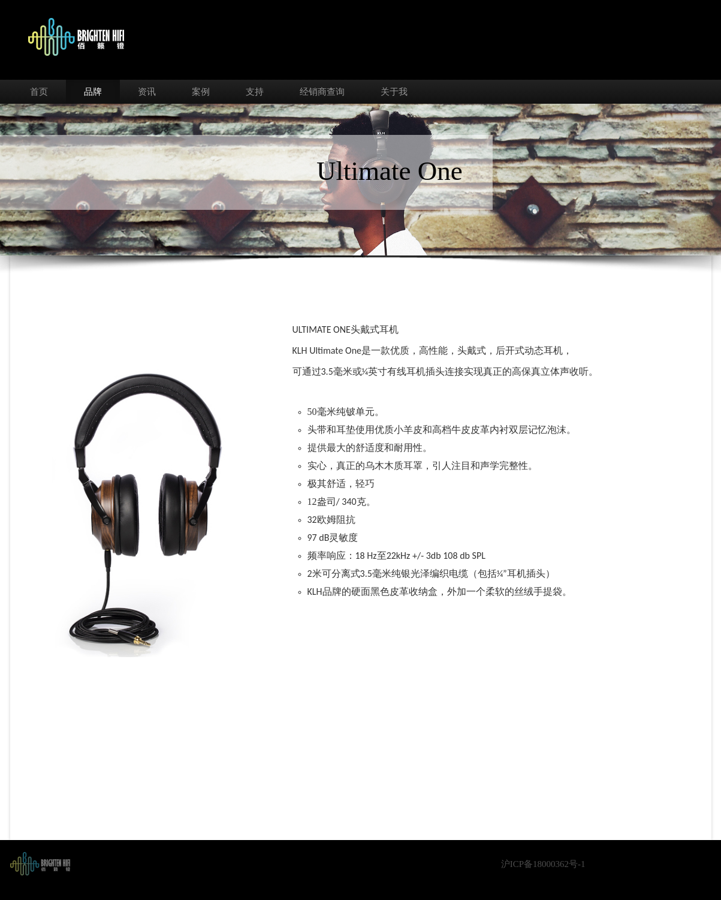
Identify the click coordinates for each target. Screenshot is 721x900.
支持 (255, 92)
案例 (201, 92)
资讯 (147, 92)
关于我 (394, 92)
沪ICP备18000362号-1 (543, 864)
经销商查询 (322, 92)
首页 (39, 92)
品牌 (93, 92)
